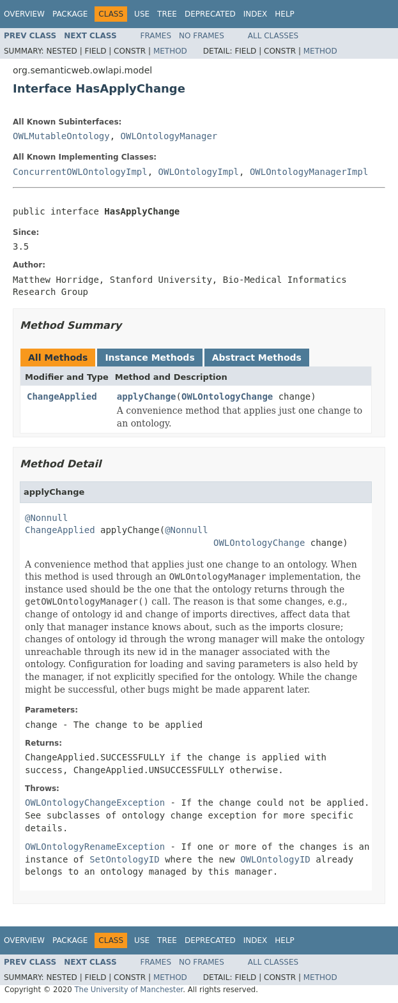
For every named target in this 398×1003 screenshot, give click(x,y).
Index (255, 14)
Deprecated (210, 14)
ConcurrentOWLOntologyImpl (80, 172)
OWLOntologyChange (227, 396)
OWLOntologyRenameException (95, 846)
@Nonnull (46, 518)
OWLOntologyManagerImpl (309, 172)
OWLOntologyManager (169, 136)
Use (141, 14)
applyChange (146, 396)
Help (285, 14)
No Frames (201, 35)
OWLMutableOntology (61, 136)
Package (70, 14)
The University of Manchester (128, 989)
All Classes (273, 35)
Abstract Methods (257, 357)
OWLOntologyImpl (198, 172)
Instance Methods (149, 357)
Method (170, 51)
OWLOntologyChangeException (95, 802)
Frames (156, 35)
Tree (167, 14)
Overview (24, 14)
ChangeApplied (62, 396)
